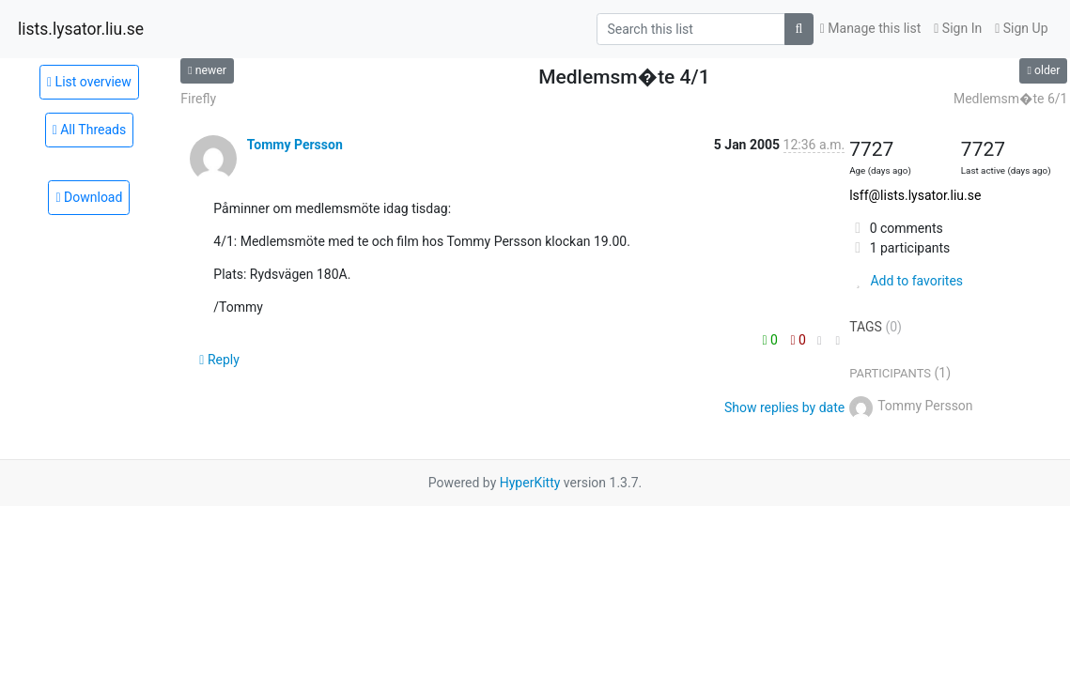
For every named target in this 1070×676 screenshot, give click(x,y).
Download (88, 197)
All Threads (90, 129)
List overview (89, 81)
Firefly (198, 98)
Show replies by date (784, 407)
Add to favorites (906, 280)
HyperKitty (530, 482)
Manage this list (871, 28)
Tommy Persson (295, 144)
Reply (219, 359)
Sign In (958, 28)
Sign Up (1021, 28)
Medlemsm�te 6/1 (1011, 98)
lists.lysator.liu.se (81, 29)
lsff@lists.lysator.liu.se (915, 195)
